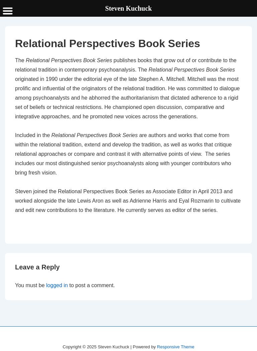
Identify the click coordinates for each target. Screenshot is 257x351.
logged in (57, 285)
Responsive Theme (175, 346)
